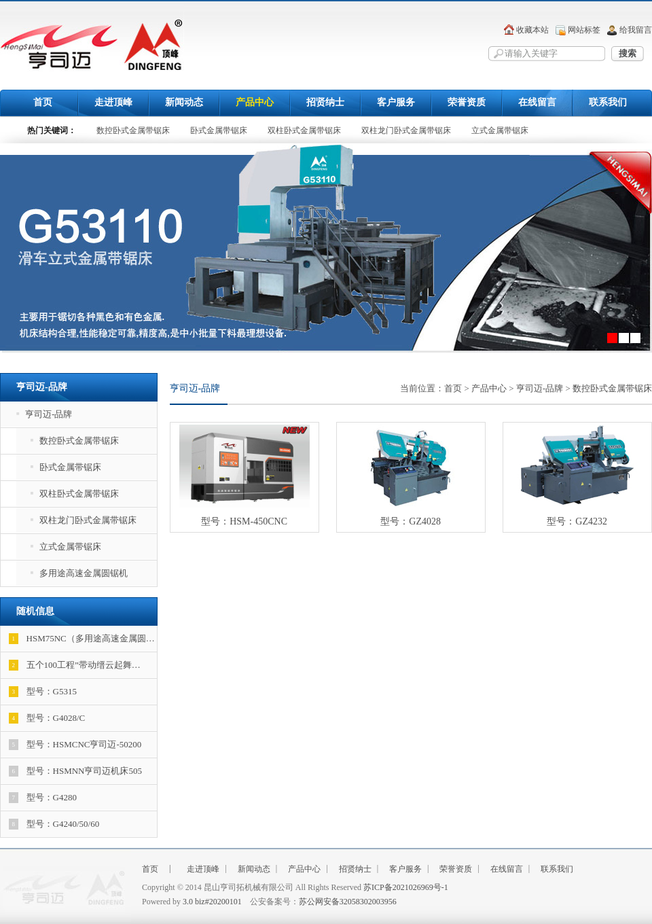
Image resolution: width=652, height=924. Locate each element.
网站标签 (584, 30)
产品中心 (255, 102)
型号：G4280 (43, 797)
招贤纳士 (325, 102)
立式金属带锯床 (499, 130)
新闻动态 (184, 102)
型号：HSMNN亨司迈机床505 (75, 771)
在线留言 (537, 102)
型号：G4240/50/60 (54, 824)
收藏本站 (532, 30)
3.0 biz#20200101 (212, 901)
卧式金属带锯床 (218, 130)
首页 (42, 102)
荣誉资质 (467, 102)
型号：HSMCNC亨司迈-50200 (75, 744)
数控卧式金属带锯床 (133, 130)
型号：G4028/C (47, 718)
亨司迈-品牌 (44, 414)
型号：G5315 (43, 691)
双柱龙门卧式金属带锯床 (406, 130)
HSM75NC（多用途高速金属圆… (82, 638)
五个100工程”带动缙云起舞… (75, 665)
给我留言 (635, 30)
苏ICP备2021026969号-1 (405, 887)
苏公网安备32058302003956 (348, 901)
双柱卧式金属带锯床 (304, 130)
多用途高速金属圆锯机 (79, 573)
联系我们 (608, 102)
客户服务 (396, 102)
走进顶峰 (113, 102)
